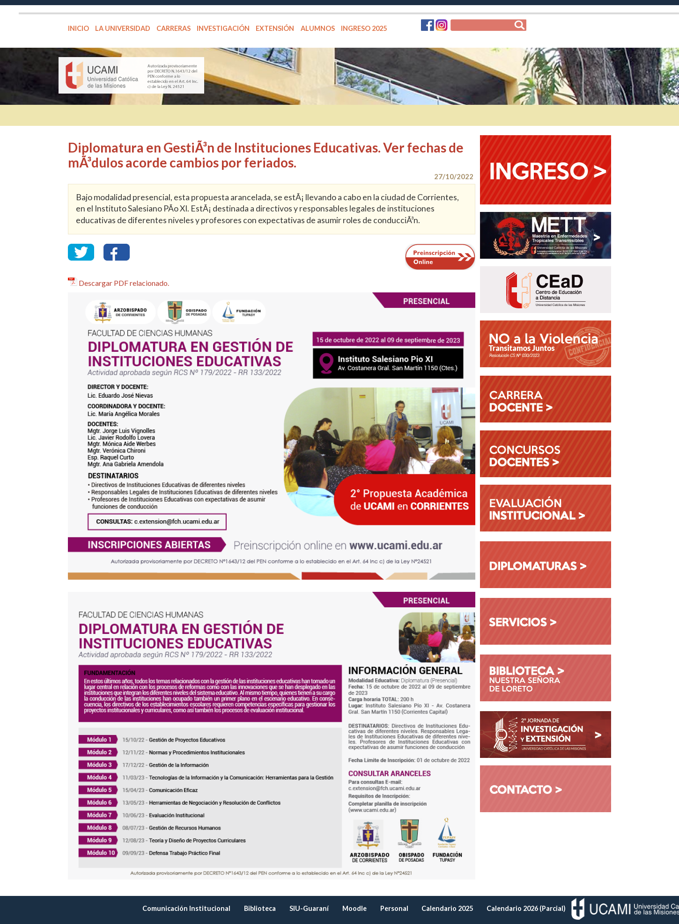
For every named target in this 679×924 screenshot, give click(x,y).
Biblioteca (260, 908)
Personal (394, 908)
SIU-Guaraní (309, 908)
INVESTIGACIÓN (223, 28)
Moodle (354, 908)
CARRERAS (173, 28)
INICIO (78, 28)
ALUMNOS (318, 28)
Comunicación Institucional (186, 908)
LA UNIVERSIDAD (122, 28)
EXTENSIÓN (275, 28)
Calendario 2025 (447, 908)
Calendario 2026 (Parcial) (526, 908)
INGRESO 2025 (364, 28)
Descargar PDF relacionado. (124, 282)
